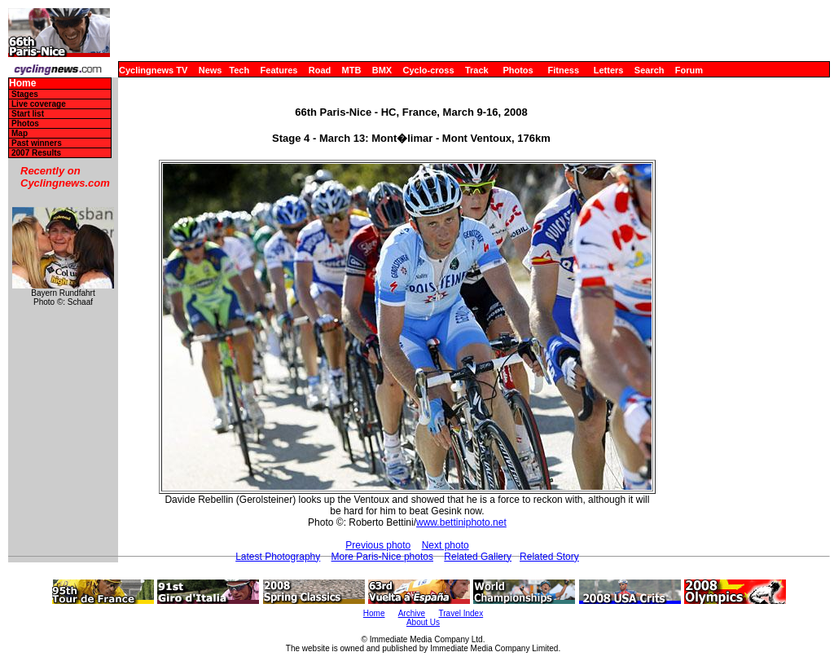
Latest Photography (277, 556)
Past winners (36, 143)
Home (22, 83)
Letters (609, 70)
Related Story (549, 556)
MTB (352, 70)
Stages (24, 94)
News (210, 70)
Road (320, 70)
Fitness (563, 70)
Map (19, 133)
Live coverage (38, 103)
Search (649, 70)
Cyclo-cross (428, 70)
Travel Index (461, 613)
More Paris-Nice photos (382, 556)
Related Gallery (477, 556)
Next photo (445, 545)
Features (279, 70)
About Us (423, 622)
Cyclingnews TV (153, 70)
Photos (518, 70)
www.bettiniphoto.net (461, 522)
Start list (27, 113)
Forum (689, 70)
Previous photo (377, 545)
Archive (411, 613)
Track (477, 70)
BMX (382, 70)
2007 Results (36, 152)
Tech (239, 70)
